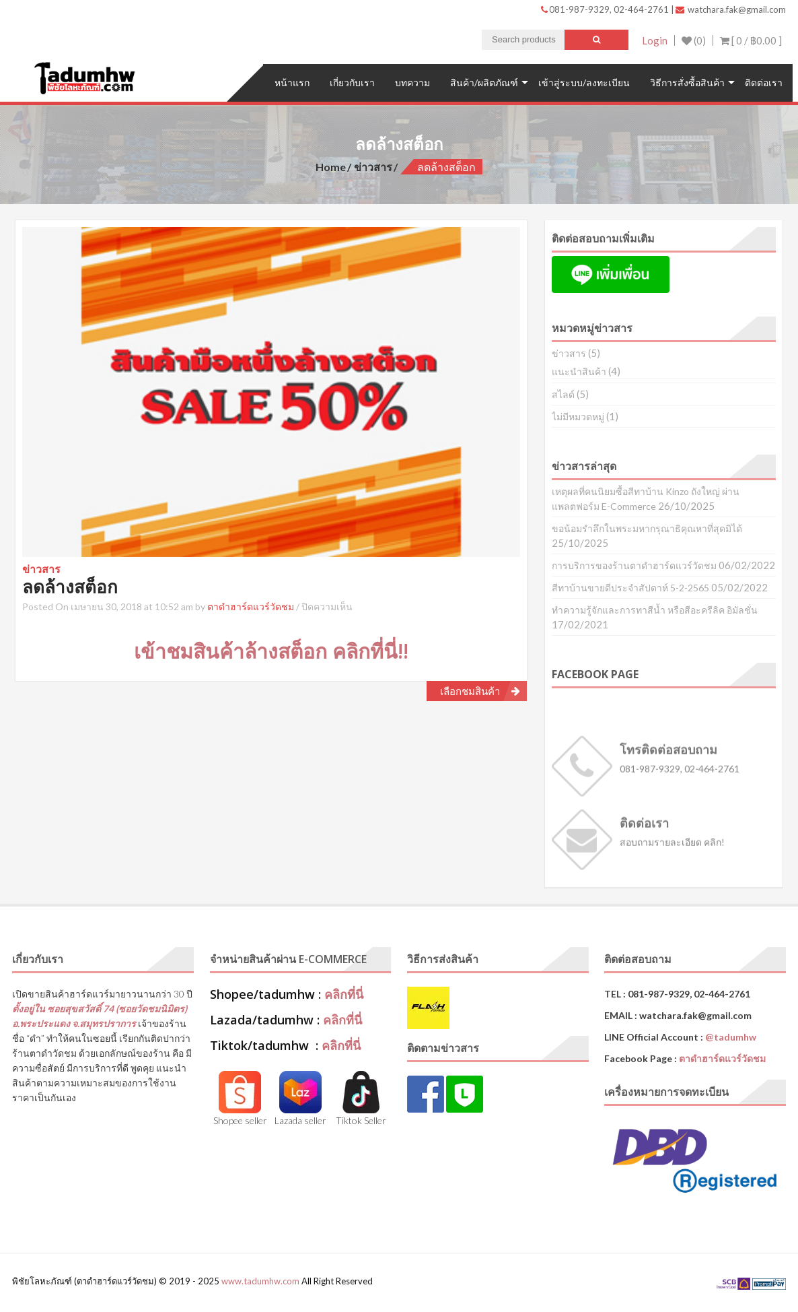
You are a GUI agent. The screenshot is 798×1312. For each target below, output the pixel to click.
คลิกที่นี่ (343, 994)
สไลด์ (563, 394)
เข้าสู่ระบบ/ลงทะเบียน (584, 82)
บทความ (412, 82)
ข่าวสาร (373, 166)
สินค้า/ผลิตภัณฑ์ (484, 82)
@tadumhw (730, 1037)
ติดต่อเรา (764, 82)
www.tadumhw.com (260, 1281)
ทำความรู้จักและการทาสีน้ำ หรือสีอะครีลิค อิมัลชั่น (655, 610)
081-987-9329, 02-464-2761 (606, 9)
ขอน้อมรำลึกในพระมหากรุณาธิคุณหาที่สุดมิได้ (647, 528)
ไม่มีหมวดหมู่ (578, 416)
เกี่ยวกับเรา (352, 82)
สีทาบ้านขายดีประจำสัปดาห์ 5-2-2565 (630, 587)
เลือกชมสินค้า (470, 691)
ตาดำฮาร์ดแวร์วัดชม (250, 606)
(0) (694, 40)
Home (331, 166)
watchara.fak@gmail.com (731, 9)
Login (654, 40)
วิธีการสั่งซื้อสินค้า (687, 82)
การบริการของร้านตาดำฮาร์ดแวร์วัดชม (634, 565)
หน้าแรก (292, 82)
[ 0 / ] (751, 40)
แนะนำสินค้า (579, 371)
